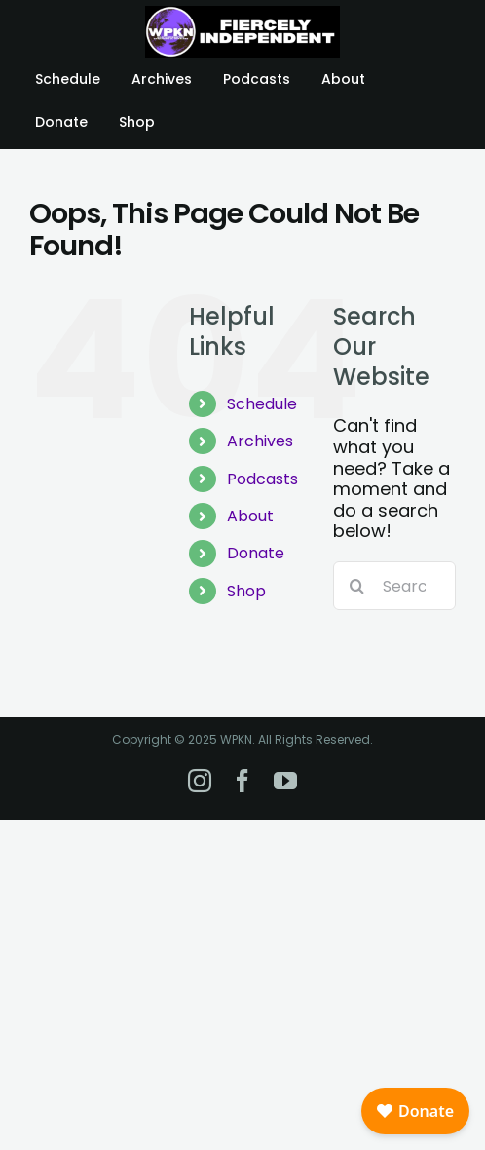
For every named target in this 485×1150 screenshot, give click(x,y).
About (250, 516)
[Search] (357, 585)
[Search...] (394, 585)
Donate (255, 553)
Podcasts (262, 479)
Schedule (262, 404)
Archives (260, 441)
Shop (246, 591)
